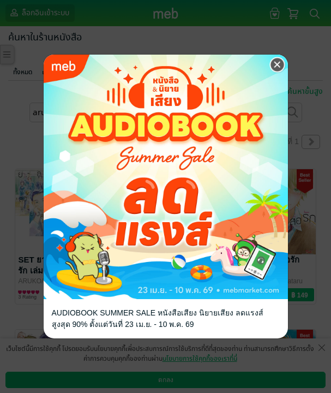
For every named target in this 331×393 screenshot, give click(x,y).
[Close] (277, 65)
